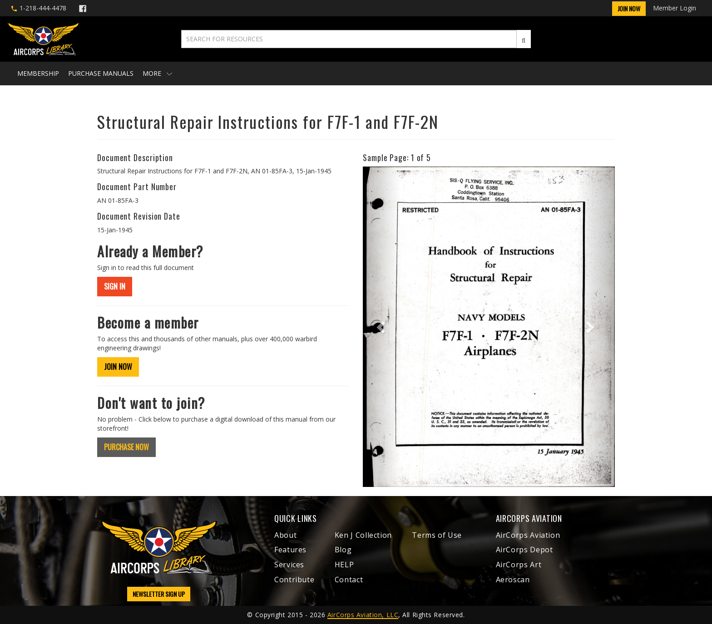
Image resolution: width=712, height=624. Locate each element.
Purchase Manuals (101, 73)
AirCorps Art (519, 565)
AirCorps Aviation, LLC (362, 614)
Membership (38, 73)
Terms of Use (437, 535)
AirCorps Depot (524, 550)
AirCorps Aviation (528, 535)
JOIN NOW (118, 366)
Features (290, 550)
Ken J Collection (363, 535)
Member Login (674, 8)
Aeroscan (513, 580)
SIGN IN (114, 286)
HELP (344, 565)
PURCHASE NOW (126, 447)
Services (289, 565)
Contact (349, 580)
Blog (343, 550)
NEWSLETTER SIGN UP (159, 594)
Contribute (294, 580)
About (285, 535)
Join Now (629, 8)
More (157, 73)
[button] (381, 326)
